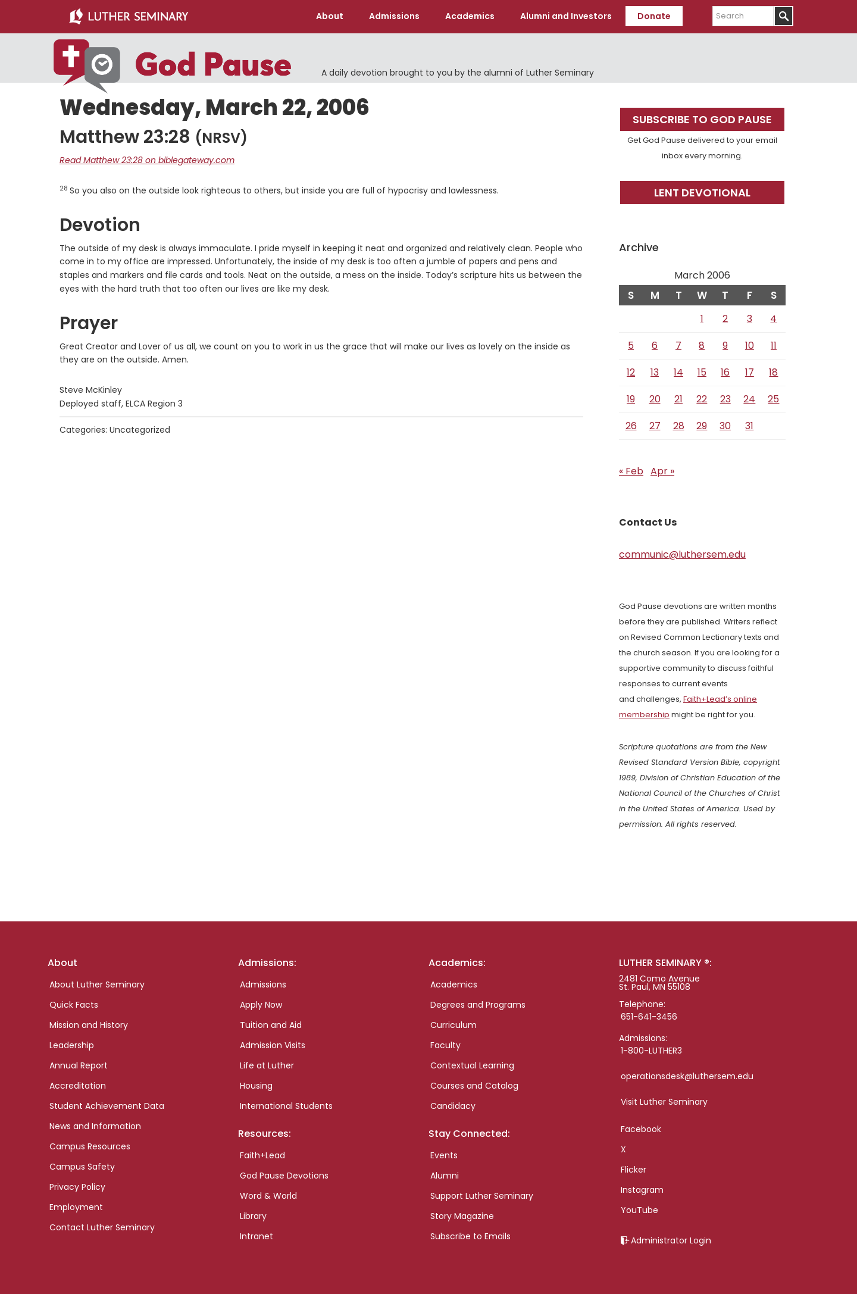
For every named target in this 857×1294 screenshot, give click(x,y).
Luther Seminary (128, 16)
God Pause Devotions (284, 1176)
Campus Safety (82, 1167)
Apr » (662, 471)
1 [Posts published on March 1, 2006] (701, 319)
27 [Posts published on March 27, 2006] (655, 426)
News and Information (95, 1126)
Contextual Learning (472, 1065)
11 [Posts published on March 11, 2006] (774, 345)
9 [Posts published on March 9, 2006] (725, 345)
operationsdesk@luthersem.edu (687, 1076)
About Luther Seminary (97, 984)
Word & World (268, 1196)
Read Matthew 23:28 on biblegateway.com (147, 160)
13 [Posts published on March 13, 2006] (654, 372)
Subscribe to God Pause (702, 119)
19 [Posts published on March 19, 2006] (631, 399)
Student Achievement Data (106, 1106)
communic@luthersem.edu (682, 554)
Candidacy (453, 1106)
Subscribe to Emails (470, 1236)
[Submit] (783, 16)
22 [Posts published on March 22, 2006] (701, 399)
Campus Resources (89, 1146)
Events (444, 1155)
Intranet (256, 1236)
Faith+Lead (262, 1155)
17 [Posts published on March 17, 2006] (749, 372)
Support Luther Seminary (481, 1196)
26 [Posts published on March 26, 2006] (631, 426)
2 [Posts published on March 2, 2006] (725, 319)
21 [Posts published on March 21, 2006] (678, 399)
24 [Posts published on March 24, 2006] (749, 399)
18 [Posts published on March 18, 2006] (773, 372)
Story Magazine (462, 1216)
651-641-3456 (649, 1017)
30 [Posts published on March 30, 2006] (725, 426)
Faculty (445, 1045)
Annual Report (78, 1065)
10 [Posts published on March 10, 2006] (749, 345)
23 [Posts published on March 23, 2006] (725, 399)
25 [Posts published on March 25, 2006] (773, 399)
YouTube (639, 1210)
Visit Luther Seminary (664, 1102)
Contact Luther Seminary (102, 1227)
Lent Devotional (702, 192)
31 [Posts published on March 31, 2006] (749, 426)
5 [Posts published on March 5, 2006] (631, 345)
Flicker (633, 1170)
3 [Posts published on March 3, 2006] (749, 319)
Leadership (71, 1045)
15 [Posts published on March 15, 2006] (702, 372)
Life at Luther (267, 1065)
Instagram (642, 1190)
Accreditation (77, 1086)
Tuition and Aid (271, 1025)
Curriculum (453, 1025)
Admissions (263, 984)
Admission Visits (272, 1045)
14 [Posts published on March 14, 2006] (678, 372)
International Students (286, 1106)
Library (253, 1216)
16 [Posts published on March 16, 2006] (725, 372)
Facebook (641, 1129)
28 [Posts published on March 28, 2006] (678, 426)
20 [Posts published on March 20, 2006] (655, 399)
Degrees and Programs (478, 1005)
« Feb (631, 471)
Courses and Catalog (474, 1086)
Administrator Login (671, 1240)
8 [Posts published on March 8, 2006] (702, 345)
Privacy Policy (77, 1187)
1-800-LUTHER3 (651, 1051)
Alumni (444, 1176)
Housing (256, 1086)
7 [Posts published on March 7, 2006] (678, 345)
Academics (453, 984)
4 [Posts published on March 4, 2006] (773, 319)
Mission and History (88, 1025)
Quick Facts (73, 1005)
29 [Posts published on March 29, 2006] (701, 426)
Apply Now (261, 1005)
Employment (76, 1207)
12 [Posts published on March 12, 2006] (631, 372)
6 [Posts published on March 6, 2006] (655, 345)
